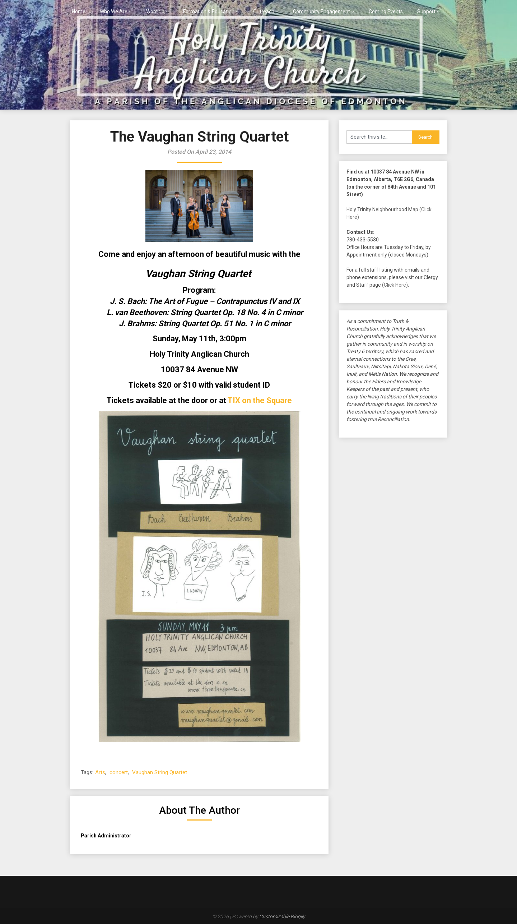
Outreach (263, 11)
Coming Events (386, 11)
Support (426, 11)
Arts (100, 772)
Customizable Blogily (282, 916)
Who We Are (113, 11)
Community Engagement (321, 11)
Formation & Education (208, 11)
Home (78, 11)
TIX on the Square (260, 400)
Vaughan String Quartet (159, 772)
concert (119, 772)
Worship (155, 11)
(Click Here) (395, 285)
